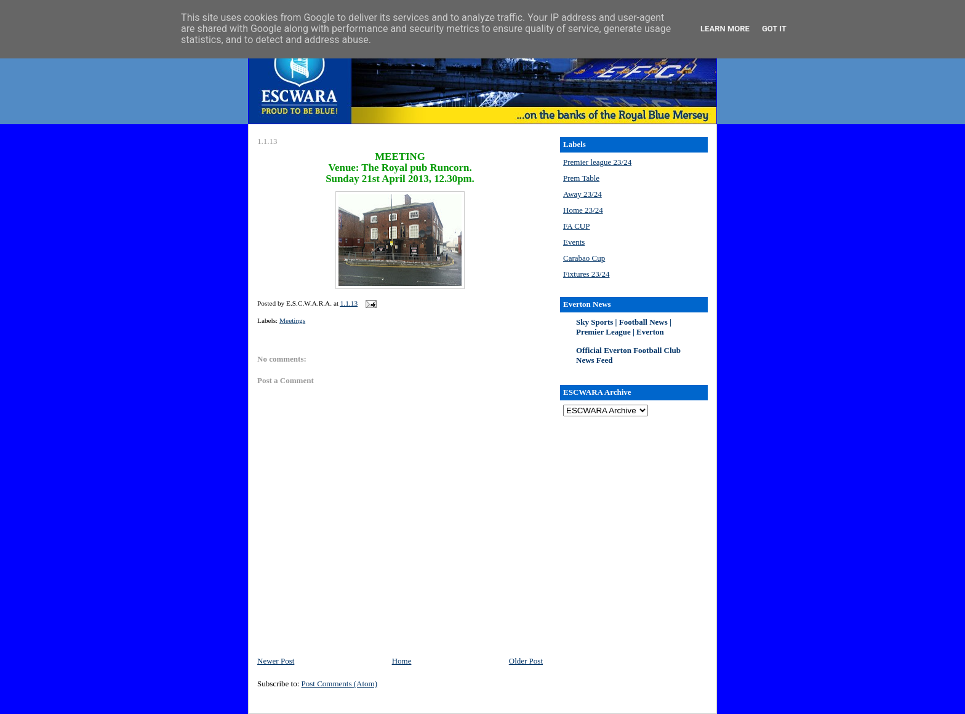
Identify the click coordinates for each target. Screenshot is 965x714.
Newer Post (275, 660)
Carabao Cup (584, 258)
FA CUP (576, 226)
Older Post (526, 660)
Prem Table (581, 178)
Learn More (725, 28)
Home (402, 660)
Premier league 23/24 (597, 162)
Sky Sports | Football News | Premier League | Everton (623, 326)
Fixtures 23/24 (586, 274)
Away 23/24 (582, 194)
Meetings (292, 320)
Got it (774, 28)
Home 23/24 (583, 210)
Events (574, 242)
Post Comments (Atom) (340, 683)
